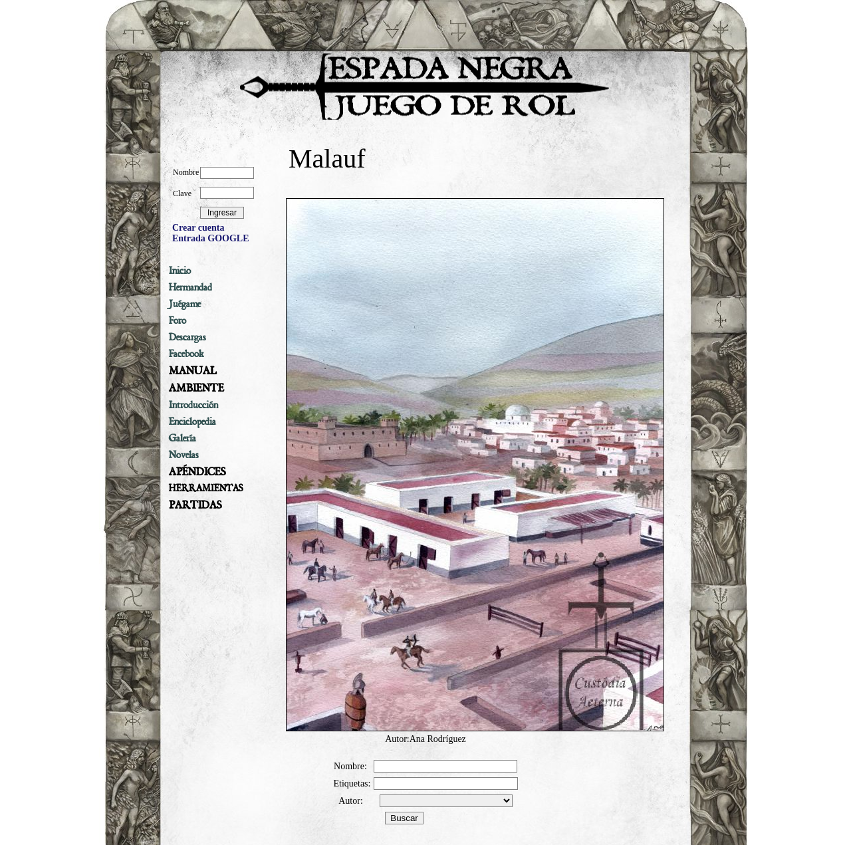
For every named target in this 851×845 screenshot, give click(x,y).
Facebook (186, 353)
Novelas (184, 454)
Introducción (193, 405)
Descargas (187, 337)
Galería (182, 438)
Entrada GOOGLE (210, 238)
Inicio (180, 270)
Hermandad (190, 287)
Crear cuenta (198, 228)
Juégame (185, 303)
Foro (177, 320)
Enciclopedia (192, 421)
